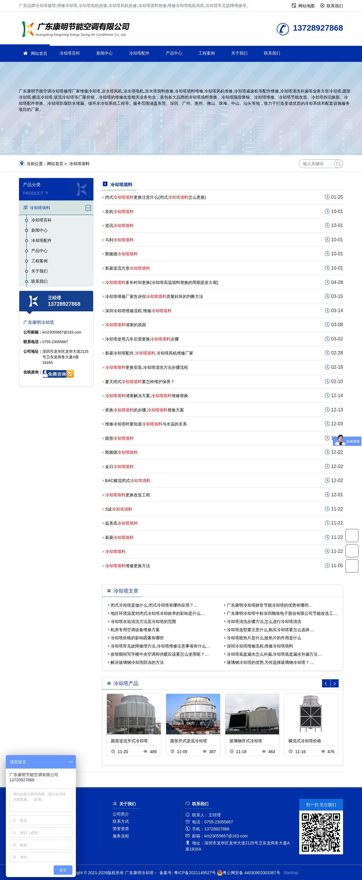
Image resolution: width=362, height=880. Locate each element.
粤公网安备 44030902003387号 (248, 873)
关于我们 (239, 53)
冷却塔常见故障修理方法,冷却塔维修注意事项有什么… (160, 646)
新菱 (119, 537)
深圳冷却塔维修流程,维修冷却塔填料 (260, 646)
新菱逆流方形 (127, 268)
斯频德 (121, 254)
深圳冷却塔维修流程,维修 (138, 310)
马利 (119, 240)
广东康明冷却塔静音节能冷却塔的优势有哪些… (270, 605)
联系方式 (121, 821)
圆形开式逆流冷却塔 (188, 740)
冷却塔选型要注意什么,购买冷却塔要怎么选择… (270, 629)
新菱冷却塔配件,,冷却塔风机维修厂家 (149, 353)
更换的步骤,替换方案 (144, 410)
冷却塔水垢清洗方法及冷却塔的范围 (143, 621)
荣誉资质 (121, 828)
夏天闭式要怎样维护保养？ (140, 381)
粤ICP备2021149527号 (195, 872)
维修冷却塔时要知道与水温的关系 (146, 424)
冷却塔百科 (70, 53)
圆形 (119, 438)
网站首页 (39, 53)
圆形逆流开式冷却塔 (129, 740)
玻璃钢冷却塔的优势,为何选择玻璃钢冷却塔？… (270, 662)
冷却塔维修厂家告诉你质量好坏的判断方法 (154, 296)
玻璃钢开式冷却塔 (245, 740)
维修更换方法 (127, 565)
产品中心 (174, 53)
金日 (119, 466)
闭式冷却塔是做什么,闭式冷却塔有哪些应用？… (154, 605)
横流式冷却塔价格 (304, 740)
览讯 (119, 225)
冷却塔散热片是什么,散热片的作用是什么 (264, 637)
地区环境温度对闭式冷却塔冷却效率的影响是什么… (158, 613)
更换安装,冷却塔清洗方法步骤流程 (146, 367)
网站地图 (306, 6)
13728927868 (351, 535)
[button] (334, 683)
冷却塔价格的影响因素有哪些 (137, 637)
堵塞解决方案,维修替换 (146, 395)
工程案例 (207, 53)
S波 (118, 509)
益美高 (121, 523)
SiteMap (290, 872)
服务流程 (121, 836)
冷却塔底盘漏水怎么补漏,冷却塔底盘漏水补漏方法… (274, 654)
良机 (119, 211)
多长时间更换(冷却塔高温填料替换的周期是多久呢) (161, 282)
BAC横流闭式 (127, 480)
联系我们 (335, 6)
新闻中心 (104, 53)
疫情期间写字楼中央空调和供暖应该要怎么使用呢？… (160, 654)
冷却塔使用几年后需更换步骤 (142, 339)
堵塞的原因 (125, 324)
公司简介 (121, 814)
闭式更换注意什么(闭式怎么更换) (155, 197)
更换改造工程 (127, 495)
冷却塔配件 (139, 53)
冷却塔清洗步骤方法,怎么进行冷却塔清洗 (264, 621)
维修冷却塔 (77, 30)
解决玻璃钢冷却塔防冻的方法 (137, 662)
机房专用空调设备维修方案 (135, 629)
